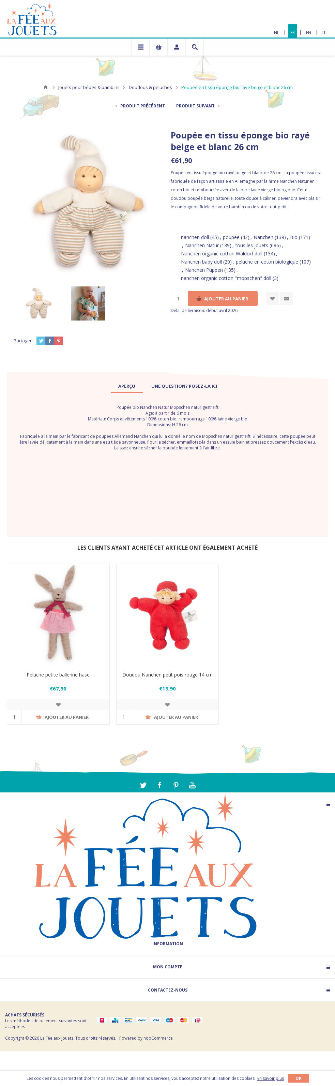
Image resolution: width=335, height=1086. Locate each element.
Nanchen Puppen (204, 270)
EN (308, 32)
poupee (231, 237)
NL (276, 32)
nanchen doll (195, 237)
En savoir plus (270, 1078)
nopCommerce (158, 1038)
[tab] (127, 386)
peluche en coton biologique (267, 261)
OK (298, 1078)
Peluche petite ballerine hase (58, 674)
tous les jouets (251, 245)
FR (292, 32)
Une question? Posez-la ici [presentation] (184, 386)
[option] (38, 303)
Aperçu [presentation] (126, 386)
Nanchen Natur (202, 245)
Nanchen (263, 237)
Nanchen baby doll (201, 261)
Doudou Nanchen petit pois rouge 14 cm (167, 674)
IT (324, 32)
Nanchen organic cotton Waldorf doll (221, 253)
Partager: (23, 341)
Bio (294, 237)
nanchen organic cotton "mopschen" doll (226, 278)
